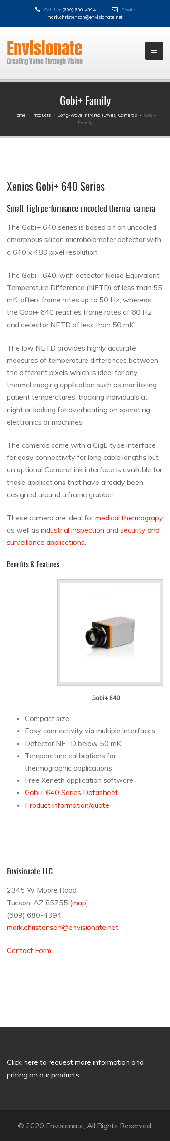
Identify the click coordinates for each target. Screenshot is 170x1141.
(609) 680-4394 (79, 10)
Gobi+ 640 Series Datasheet (71, 792)
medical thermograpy (129, 517)
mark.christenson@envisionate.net (85, 17)
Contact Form (29, 950)
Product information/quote (67, 805)
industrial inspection (72, 529)
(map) (79, 902)
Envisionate (45, 48)
